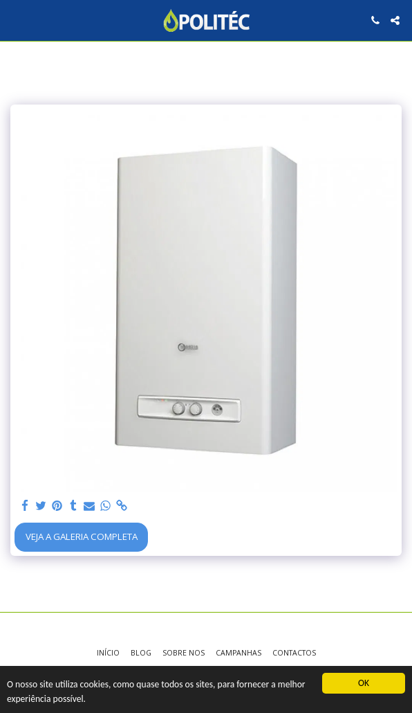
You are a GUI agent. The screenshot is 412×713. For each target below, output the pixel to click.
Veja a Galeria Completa (82, 536)
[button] (15, 20)
